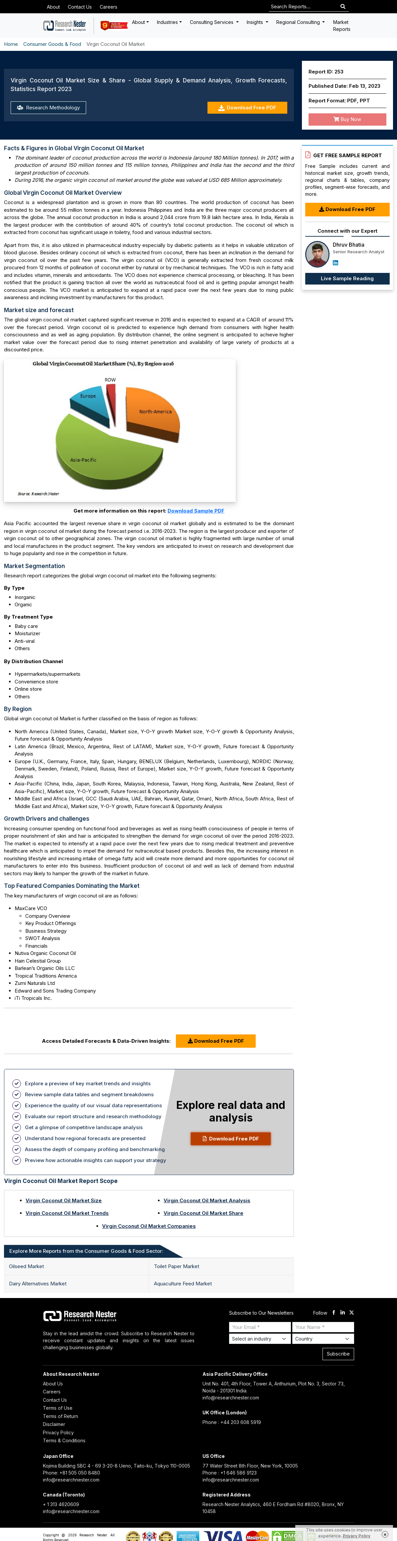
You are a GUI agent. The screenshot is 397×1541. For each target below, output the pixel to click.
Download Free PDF (247, 108)
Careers (108, 7)
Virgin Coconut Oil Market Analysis (207, 1200)
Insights (255, 22)
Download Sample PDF (196, 511)
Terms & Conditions (64, 1440)
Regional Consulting (298, 22)
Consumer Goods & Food (52, 44)
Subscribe (338, 1354)
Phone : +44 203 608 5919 (231, 1422)
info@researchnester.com (230, 1397)
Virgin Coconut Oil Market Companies (149, 1226)
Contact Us (80, 7)
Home (11, 44)
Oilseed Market (26, 1266)
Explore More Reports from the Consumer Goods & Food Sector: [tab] (86, 1251)
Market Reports (341, 25)
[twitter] (351, 1313)
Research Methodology (48, 107)
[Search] (342, 7)
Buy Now (347, 119)
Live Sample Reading (347, 278)
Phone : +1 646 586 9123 (229, 1473)
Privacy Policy (58, 1432)
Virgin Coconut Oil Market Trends (67, 1213)
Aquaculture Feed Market (183, 1283)
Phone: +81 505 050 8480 (71, 1473)
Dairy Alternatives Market (37, 1283)
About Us (53, 1383)
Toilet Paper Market (176, 1266)
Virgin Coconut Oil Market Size (64, 1200)
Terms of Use (57, 1408)
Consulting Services (212, 22)
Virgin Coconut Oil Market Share (203, 1213)
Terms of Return (60, 1416)
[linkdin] (342, 1313)
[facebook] (333, 1313)
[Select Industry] (260, 1339)
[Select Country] (323, 1339)
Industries (167, 22)
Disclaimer (54, 1424)
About (53, 7)
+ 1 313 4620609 (61, 1504)
